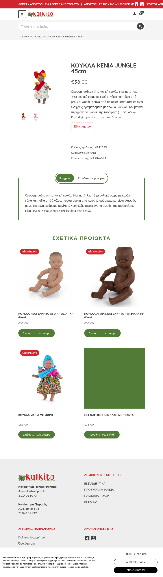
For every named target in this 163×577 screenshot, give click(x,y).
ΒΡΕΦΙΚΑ (90, 502)
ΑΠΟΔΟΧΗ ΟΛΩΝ (136, 570)
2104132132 (27, 513)
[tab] (64, 178)
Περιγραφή (64, 178)
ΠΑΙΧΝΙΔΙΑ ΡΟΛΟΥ (97, 496)
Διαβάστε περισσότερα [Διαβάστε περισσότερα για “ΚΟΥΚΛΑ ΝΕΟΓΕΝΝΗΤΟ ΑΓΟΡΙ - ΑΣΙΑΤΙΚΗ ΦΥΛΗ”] (36, 333)
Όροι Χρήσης (26, 543)
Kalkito (22, 36)
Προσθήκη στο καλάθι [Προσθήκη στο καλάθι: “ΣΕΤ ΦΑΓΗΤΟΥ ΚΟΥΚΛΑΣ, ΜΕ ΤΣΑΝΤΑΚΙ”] (102, 434)
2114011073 (27, 495)
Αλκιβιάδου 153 (28, 509)
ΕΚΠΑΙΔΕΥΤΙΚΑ (94, 483)
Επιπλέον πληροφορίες (91, 178)
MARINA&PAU (99, 158)
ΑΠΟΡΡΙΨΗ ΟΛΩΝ (135, 562)
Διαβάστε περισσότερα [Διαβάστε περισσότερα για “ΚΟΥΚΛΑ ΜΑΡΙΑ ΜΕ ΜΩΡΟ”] (36, 434)
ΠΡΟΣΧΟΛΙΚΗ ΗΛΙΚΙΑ (99, 489)
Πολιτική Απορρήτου (31, 537)
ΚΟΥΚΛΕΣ (35, 36)
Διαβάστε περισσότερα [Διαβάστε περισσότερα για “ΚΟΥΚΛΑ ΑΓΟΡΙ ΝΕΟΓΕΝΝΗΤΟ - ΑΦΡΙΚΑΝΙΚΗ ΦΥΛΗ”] (102, 333)
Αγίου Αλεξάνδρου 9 (31, 491)
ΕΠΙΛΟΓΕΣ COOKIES (136, 554)
